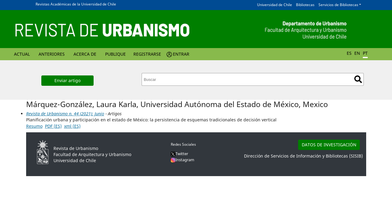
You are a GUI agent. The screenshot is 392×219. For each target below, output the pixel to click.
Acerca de (85, 54)
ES (349, 53)
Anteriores (52, 54)
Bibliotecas (305, 4)
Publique (115, 54)
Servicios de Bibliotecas (338, 4)
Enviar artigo (67, 80)
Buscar (358, 79)
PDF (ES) (53, 126)
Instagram (182, 159)
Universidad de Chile (274, 4)
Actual (22, 54)
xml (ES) (72, 126)
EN (357, 53)
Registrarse (147, 54)
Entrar (181, 54)
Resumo (34, 126)
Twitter (179, 153)
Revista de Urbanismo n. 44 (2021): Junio (65, 113)
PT (365, 53)
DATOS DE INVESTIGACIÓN (329, 145)
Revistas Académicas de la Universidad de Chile (76, 4)
